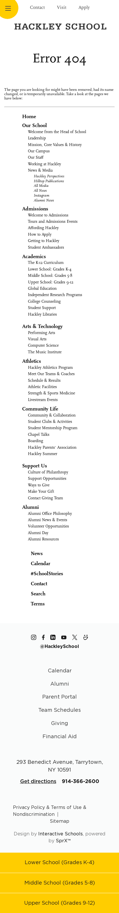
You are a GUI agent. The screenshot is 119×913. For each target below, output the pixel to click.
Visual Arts (37, 339)
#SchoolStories (42, 574)
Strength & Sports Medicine (51, 393)
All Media (41, 185)
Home (29, 117)
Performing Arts (41, 332)
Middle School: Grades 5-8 (50, 275)
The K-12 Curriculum (46, 262)
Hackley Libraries (42, 314)
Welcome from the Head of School (57, 131)
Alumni (30, 507)
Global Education (42, 288)
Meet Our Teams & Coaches (51, 373)
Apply (84, 7)
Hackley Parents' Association (52, 447)
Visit (61, 7)
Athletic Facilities (42, 386)
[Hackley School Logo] (59, 26)
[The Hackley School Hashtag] (59, 646)
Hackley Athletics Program (50, 367)
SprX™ (63, 840)
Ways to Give (38, 485)
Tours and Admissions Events (53, 221)
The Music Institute (45, 352)
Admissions (35, 209)
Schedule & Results (44, 380)
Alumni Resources (43, 539)
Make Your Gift (41, 491)
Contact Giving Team (45, 498)
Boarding (35, 440)
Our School (34, 125)
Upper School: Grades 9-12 (50, 282)
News (32, 553)
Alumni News (44, 200)
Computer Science (43, 345)
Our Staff (35, 157)
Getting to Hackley (43, 240)
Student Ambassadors (46, 247)
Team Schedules (59, 709)
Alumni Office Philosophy (50, 513)
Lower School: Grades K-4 (50, 269)
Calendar (36, 563)
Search (33, 593)
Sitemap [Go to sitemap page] (59, 821)
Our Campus (39, 151)
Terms (34, 603)
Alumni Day (38, 532)
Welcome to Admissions (48, 215)
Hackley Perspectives (49, 176)
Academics (34, 257)
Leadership (37, 138)
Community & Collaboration (52, 415)
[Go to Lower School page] (59, 862)
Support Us (34, 466)
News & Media (40, 170)
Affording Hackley (43, 227)
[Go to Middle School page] (59, 882)
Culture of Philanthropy (48, 472)
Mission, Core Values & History (55, 144)
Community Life (40, 409)
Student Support (42, 307)
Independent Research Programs (55, 294)
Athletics (31, 361)
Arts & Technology (42, 326)
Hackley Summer (42, 453)
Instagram (41, 195)
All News (40, 190)
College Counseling (44, 301)
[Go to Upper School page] (59, 902)
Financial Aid (60, 736)
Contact (37, 7)
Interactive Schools (60, 833)
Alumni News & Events (47, 519)
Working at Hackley (44, 164)
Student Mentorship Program (52, 427)
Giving (59, 723)
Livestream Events (43, 399)
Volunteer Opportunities (48, 526)
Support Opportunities (47, 478)
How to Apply (39, 234)
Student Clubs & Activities (50, 421)
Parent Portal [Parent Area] (59, 696)
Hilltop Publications (49, 181)
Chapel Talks (38, 434)
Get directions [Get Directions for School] (38, 781)
